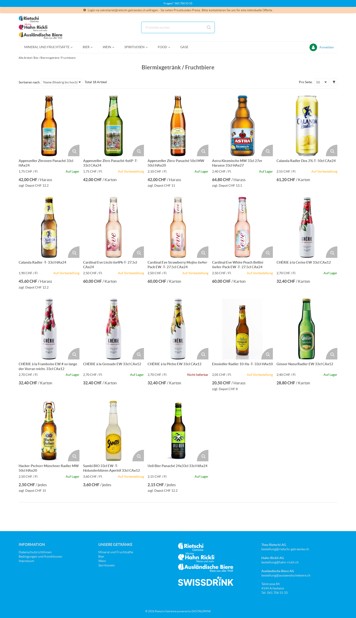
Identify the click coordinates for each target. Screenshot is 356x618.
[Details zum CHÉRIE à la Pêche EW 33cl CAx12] (178, 329)
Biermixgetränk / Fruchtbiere (58, 57)
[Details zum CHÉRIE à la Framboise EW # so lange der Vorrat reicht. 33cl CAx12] (49, 329)
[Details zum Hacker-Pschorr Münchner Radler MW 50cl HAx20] (49, 430)
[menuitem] (48, 47)
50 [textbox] (318, 82)
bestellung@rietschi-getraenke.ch (285, 549)
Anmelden (326, 47)
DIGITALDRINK (201, 611)
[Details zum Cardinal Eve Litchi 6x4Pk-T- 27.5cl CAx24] (113, 227)
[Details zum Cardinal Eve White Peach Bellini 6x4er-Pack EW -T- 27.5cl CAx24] (242, 227)
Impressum (26, 561)
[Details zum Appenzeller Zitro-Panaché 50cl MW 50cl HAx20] (178, 125)
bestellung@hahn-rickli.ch (280, 562)
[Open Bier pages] (93, 47)
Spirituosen (106, 565)
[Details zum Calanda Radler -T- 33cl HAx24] (49, 227)
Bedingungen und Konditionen (40, 556)
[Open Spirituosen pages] (148, 47)
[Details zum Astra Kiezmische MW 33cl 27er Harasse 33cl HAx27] (242, 125)
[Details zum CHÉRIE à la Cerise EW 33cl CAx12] (307, 227)
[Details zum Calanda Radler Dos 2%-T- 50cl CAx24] (307, 125)
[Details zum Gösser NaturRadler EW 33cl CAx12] (307, 329)
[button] (334, 82)
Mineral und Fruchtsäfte (115, 552)
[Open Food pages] (171, 47)
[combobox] (178, 27)
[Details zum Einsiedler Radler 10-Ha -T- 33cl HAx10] (242, 329)
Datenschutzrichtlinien (35, 552)
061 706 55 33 (183, 3)
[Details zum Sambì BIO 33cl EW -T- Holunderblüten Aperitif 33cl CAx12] (113, 430)
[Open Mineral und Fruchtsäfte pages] (73, 47)
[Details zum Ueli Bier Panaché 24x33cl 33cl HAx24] (178, 430)
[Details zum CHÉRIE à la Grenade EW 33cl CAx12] (113, 329)
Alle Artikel (25, 57)
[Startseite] (40, 27)
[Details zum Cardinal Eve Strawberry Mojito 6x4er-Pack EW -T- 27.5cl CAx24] (178, 227)
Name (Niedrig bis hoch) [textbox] (60, 82)
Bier (36, 57)
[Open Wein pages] (115, 47)
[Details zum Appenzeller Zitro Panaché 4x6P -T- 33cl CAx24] (113, 125)
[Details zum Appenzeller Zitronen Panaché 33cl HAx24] (49, 125)
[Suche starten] (209, 27)
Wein (102, 561)
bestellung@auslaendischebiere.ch (285, 575)
